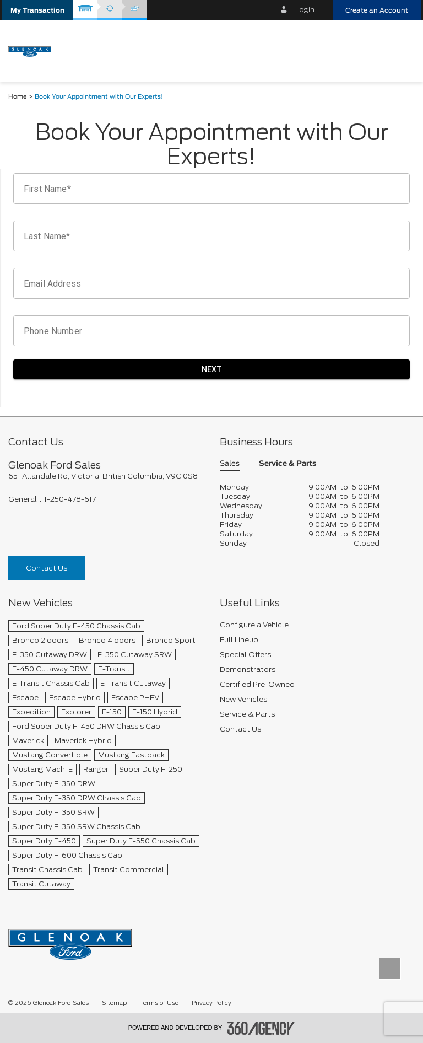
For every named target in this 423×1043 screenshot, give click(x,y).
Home (17, 97)
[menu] (401, 50)
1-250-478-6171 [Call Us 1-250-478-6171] (71, 499)
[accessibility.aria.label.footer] (261, 1028)
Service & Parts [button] (287, 463)
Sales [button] (230, 463)
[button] (37, 10)
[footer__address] (105, 476)
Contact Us (46, 568)
